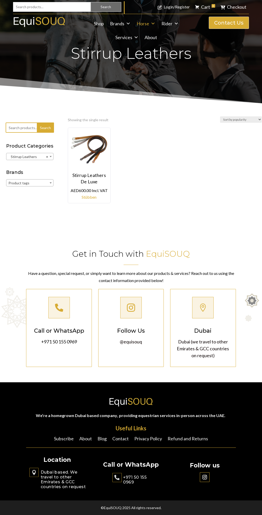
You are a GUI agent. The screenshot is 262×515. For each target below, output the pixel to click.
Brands (120, 23)
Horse (146, 23)
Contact (120, 439)
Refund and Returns (188, 439)
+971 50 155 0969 (59, 340)
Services (126, 37)
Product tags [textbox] (18, 183)
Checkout (236, 7)
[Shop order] (241, 119)
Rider (170, 23)
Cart (208, 7)
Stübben (89, 197)
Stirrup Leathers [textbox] (28, 156)
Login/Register (177, 6)
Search (106, 7)
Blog (102, 439)
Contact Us (229, 23)
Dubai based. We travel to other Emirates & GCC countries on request (63, 479)
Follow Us (131, 330)
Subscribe (64, 439)
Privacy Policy (148, 439)
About (151, 37)
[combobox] (29, 156)
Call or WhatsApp (59, 330)
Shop (99, 23)
